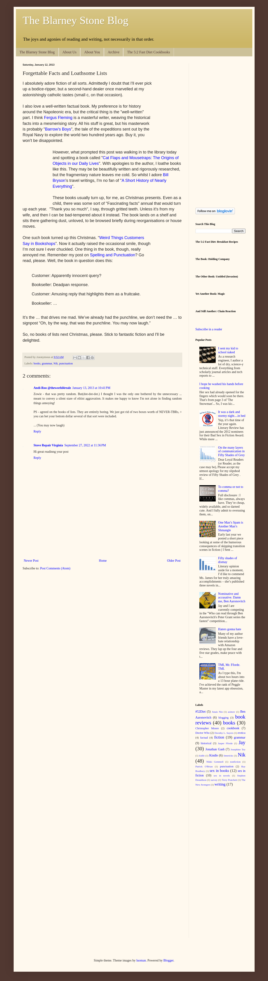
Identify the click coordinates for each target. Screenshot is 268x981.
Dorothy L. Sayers (223, 732)
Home (103, 560)
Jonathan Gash (215, 749)
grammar (47, 363)
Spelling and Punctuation (112, 255)
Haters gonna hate (229, 629)
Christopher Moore (207, 728)
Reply (37, 431)
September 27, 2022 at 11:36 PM (85, 445)
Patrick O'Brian (204, 766)
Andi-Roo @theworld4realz (52, 388)
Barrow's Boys (58, 129)
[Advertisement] (105, 542)
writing (219, 784)
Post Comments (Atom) (55, 568)
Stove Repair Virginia (48, 445)
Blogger (168, 960)
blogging (223, 717)
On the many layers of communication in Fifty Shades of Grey (231, 451)
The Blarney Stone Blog (75, 20)
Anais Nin (217, 711)
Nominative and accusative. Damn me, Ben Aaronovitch (231, 597)
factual (204, 737)
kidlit (202, 755)
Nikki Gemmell (214, 761)
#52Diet (200, 711)
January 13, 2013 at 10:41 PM (91, 388)
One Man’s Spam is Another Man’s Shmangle (230, 526)
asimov (231, 711)
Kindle (213, 755)
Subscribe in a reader (208, 329)
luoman (141, 960)
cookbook (233, 728)
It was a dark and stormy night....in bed (231, 414)
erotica (241, 732)
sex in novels (222, 775)
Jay (242, 742)
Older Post (174, 560)
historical (206, 743)
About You (92, 52)
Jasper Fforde (225, 743)
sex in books (219, 770)
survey (214, 779)
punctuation (66, 363)
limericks (228, 755)
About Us (70, 52)
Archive (114, 52)
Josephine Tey (238, 749)
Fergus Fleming (58, 117)
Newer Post (31, 560)
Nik (55, 363)
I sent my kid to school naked (228, 350)
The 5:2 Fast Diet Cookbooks (148, 52)
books (37, 363)
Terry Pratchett (229, 779)
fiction (219, 737)
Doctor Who (202, 732)
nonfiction (235, 761)
